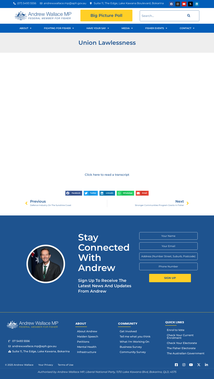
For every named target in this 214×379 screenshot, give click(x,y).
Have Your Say (97, 28)
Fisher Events (156, 28)
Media (127, 28)
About (25, 28)
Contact (187, 28)
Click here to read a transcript (107, 174)
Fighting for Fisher (59, 28)
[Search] (188, 16)
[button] (73, 193)
